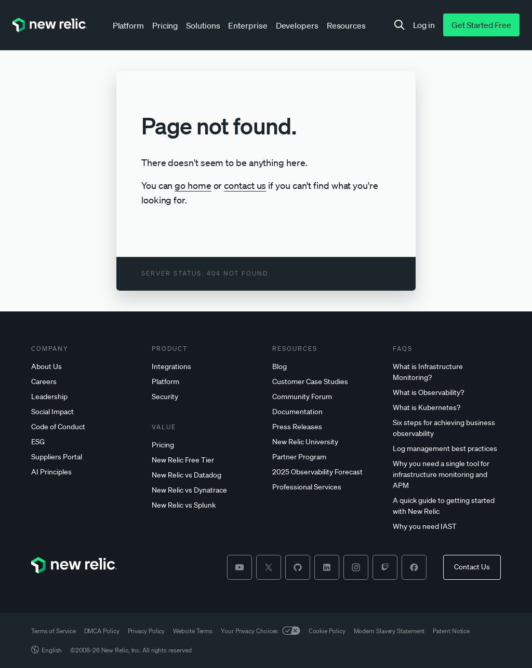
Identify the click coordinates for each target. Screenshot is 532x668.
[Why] (447, 474)
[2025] (326, 472)
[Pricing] (206, 445)
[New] (206, 460)
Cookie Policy (327, 630)
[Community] (326, 396)
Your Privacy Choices (260, 630)
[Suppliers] (85, 457)
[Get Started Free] (481, 24)
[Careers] (85, 381)
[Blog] (326, 366)
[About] (85, 366)
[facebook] (414, 567)
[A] (447, 506)
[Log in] (424, 25)
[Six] (447, 428)
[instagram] (355, 567)
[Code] (85, 426)
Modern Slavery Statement (389, 630)
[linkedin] (326, 567)
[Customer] (326, 381)
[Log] (447, 448)
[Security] (206, 396)
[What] (447, 372)
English (46, 650)
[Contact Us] (472, 567)
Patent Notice (451, 630)
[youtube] (239, 567)
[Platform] (206, 381)
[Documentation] (326, 411)
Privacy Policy (146, 630)
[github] (297, 567)
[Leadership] (85, 396)
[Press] (326, 426)
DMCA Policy (101, 630)
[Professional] (326, 487)
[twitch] (385, 567)
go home (193, 185)
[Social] (85, 411)
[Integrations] (206, 366)
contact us (245, 185)
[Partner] (326, 457)
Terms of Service (53, 630)
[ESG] (85, 442)
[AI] (85, 472)
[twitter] (268, 567)
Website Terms (192, 630)
